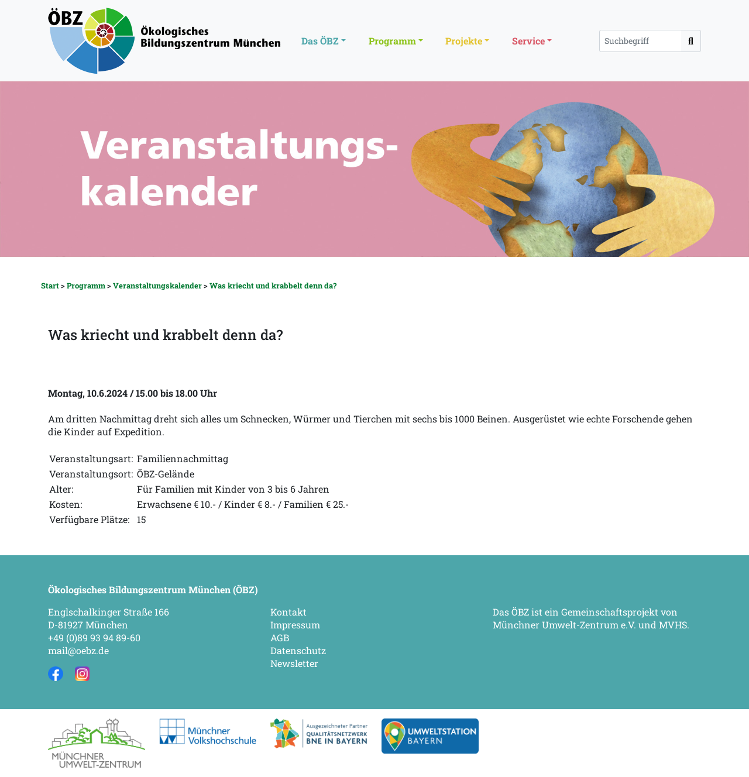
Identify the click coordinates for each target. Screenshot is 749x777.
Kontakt (288, 612)
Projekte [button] (463, 41)
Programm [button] (392, 41)
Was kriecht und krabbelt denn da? (272, 285)
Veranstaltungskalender (157, 285)
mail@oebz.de (78, 650)
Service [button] (528, 41)
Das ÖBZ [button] (320, 41)
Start (50, 285)
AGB (279, 637)
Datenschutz (298, 650)
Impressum (295, 624)
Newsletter (294, 663)
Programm (86, 285)
